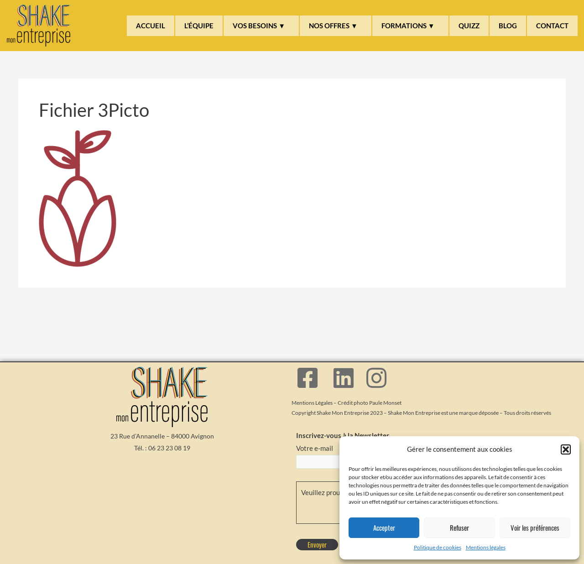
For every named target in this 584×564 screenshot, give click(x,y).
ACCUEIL (150, 25)
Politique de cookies (437, 547)
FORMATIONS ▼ (408, 25)
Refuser (459, 527)
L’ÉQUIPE (199, 25)
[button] (565, 449)
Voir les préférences (535, 527)
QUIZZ (469, 25)
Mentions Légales (312, 402)
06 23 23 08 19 (169, 448)
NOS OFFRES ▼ (333, 25)
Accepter (384, 527)
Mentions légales (486, 547)
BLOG (508, 25)
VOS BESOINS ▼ (259, 25)
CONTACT (552, 25)
